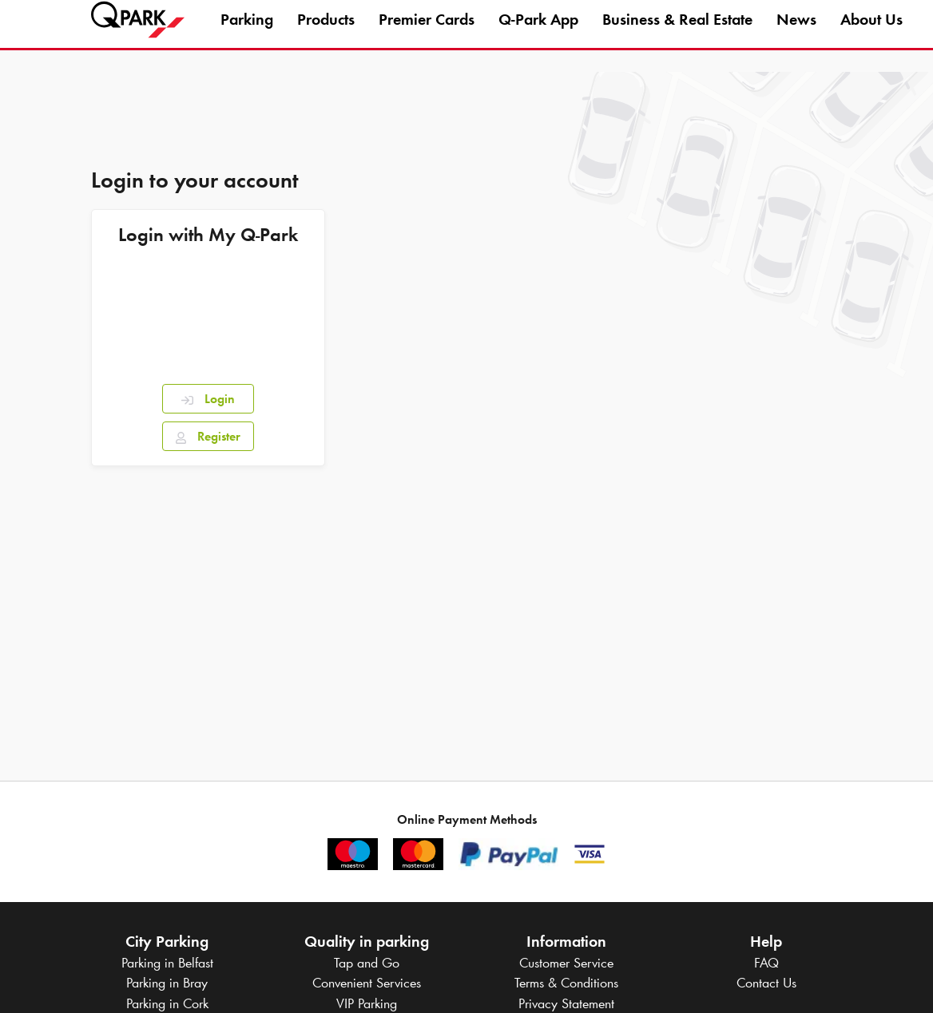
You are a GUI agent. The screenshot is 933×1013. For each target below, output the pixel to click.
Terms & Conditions (566, 982)
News (796, 35)
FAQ (766, 962)
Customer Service (566, 962)
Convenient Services (366, 982)
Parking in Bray (167, 982)
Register (208, 436)
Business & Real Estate (677, 35)
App (538, 35)
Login (208, 398)
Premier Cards (426, 35)
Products (326, 35)
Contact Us (766, 982)
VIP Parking (366, 1003)
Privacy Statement (566, 1003)
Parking (246, 35)
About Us (871, 35)
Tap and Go (366, 962)
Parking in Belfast (167, 962)
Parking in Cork (167, 1003)
